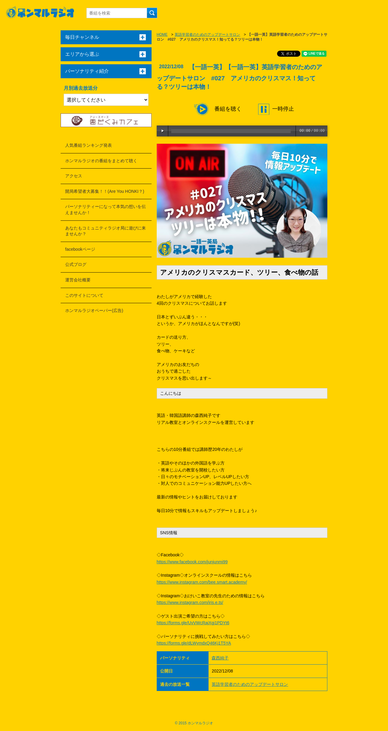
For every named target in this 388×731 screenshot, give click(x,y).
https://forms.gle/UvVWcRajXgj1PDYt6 (193, 622)
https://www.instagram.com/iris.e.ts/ (190, 602)
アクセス (73, 175)
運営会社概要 (78, 279)
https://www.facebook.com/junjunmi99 (192, 561)
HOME (162, 34)
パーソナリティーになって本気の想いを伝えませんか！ (105, 209)
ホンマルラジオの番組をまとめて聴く (101, 160)
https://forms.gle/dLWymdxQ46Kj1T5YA (194, 643)
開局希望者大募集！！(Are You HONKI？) (104, 191)
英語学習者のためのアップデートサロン (207, 34)
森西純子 (220, 658)
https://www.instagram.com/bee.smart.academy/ (202, 582)
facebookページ (80, 249)
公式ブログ (75, 264)
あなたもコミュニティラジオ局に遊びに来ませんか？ (105, 231)
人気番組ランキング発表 (88, 145)
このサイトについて (84, 295)
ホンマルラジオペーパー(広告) (94, 310)
